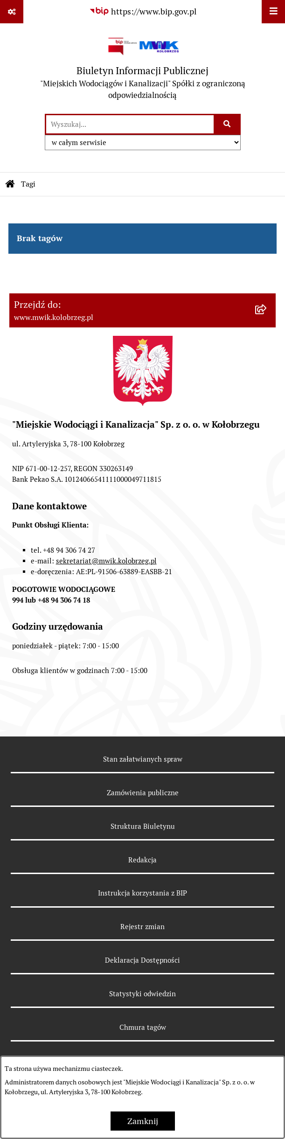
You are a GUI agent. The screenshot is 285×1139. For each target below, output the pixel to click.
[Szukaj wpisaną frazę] (228, 124)
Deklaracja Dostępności (142, 960)
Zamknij (142, 1121)
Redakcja (142, 859)
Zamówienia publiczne (143, 792)
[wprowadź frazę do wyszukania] (130, 124)
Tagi (28, 184)
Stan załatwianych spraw (142, 759)
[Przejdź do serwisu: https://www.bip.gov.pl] (143, 11)
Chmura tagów (142, 1027)
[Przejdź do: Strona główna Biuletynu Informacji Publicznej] (10, 184)
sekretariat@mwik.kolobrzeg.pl (106, 560)
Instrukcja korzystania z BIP (142, 893)
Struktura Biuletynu (143, 826)
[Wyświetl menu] (273, 11)
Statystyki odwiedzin (142, 993)
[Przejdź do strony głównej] (142, 68)
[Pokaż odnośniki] (11, 11)
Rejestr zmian (142, 926)
